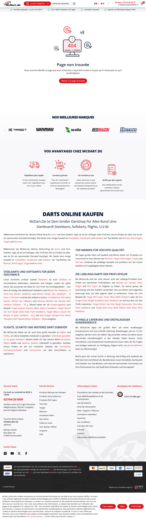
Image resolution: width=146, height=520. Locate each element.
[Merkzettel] (108, 3)
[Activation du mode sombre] (102, 3)
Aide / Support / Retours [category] (88, 410)
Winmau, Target (112, 258)
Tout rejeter (108, 506)
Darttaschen (35, 350)
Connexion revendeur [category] (87, 414)
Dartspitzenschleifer (13, 350)
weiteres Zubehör (30, 343)
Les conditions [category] (83, 422)
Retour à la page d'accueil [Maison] (73, 80)
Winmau (126, 238)
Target (6, 241)
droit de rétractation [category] (86, 406)
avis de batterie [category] (84, 403)
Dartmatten (65, 346)
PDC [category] (41, 434)
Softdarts (63, 279)
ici (74, 516)
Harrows (18, 241)
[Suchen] (62, 4)
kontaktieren (136, 345)
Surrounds (65, 339)
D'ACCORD (136, 506)
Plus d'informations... (35, 516)
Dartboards (85, 238)
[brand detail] (17, 130)
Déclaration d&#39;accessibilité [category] (91, 437)
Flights (63, 332)
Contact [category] (80, 433)
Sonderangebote (58, 304)
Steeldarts (42, 279)
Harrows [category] (43, 404)
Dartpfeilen (74, 238)
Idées (122, 506)
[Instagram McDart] (5, 454)
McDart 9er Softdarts (22, 301)
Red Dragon (136, 238)
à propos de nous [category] (85, 426)
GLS (51, 469)
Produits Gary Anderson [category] (50, 396)
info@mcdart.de (11, 421)
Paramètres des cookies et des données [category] (95, 392)
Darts (53, 234)
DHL (78, 467)
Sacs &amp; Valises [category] (48, 426)
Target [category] (42, 407)
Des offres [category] (44, 419)
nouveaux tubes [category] (46, 415)
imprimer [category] (81, 418)
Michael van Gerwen (126, 282)
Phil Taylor (92, 286)
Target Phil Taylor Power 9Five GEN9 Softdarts (108, 297)
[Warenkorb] (141, 4)
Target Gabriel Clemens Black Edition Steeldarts (33, 308)
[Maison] (12, 3)
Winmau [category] (43, 411)
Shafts (6, 336)
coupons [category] (43, 430)
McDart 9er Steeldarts (57, 290)
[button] (127, 3)
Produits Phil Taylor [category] (48, 400)
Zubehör (99, 238)
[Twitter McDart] (19, 454)
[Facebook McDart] (26, 454)
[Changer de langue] (97, 3)
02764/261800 (13, 399)
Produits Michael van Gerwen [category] (52, 392)
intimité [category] (80, 429)
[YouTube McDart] (12, 454)
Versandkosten (29, 479)
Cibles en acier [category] (45, 423)
